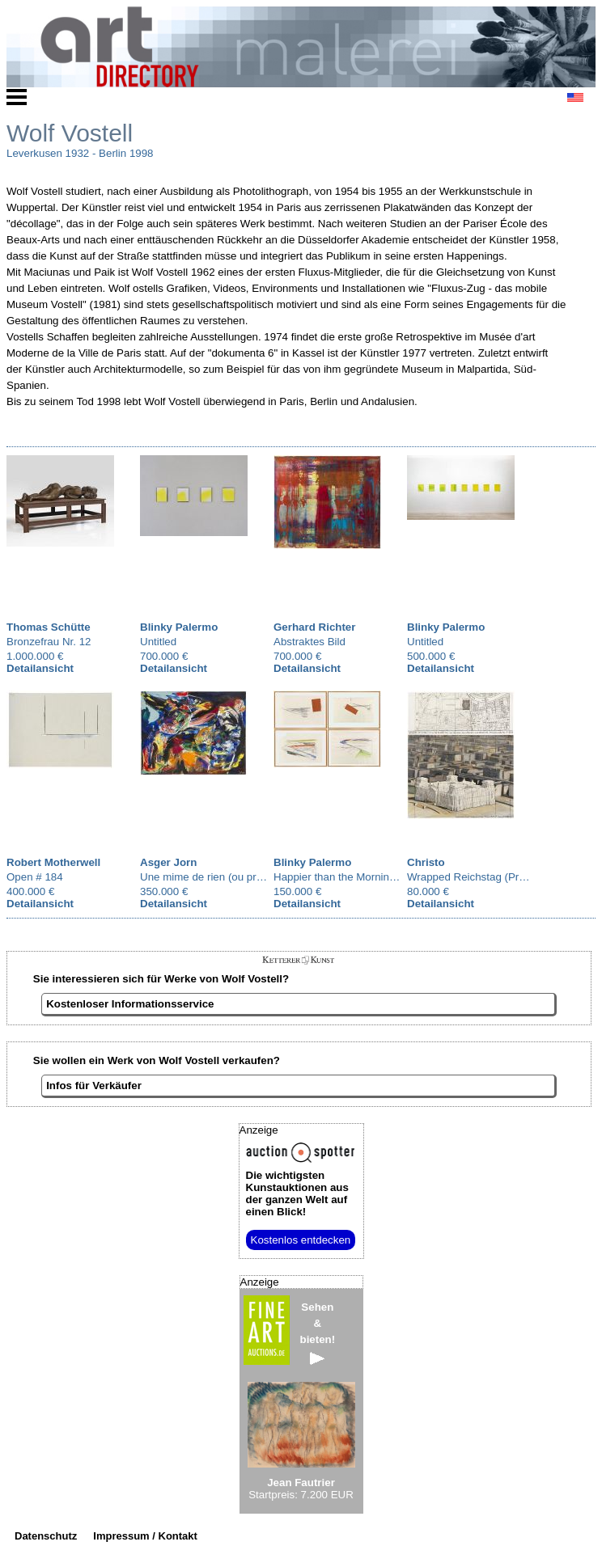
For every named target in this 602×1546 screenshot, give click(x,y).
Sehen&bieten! (318, 1333)
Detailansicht (40, 668)
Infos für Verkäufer (94, 1085)
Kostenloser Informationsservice (130, 1004)
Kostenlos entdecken (301, 1240)
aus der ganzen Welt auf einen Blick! (297, 1193)
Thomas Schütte (48, 627)
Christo (426, 862)
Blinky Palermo (179, 627)
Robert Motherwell (53, 862)
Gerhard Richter (314, 627)
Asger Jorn (168, 862)
